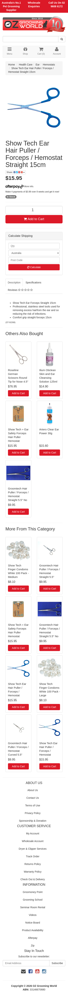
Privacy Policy (32, 813)
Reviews (20, 289)
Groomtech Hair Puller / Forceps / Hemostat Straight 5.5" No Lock (18, 496)
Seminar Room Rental (32, 907)
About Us (32, 790)
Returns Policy (32, 864)
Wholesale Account (32, 841)
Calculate (34, 267)
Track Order (32, 856)
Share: (16, 172)
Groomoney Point (33, 892)
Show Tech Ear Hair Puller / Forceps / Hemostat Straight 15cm (17, 691)
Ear (38, 64)
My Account (32, 833)
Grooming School (32, 899)
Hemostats (49, 64)
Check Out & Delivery (32, 879)
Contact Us (32, 797)
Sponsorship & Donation (32, 820)
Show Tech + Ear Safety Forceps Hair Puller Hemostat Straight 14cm (18, 437)
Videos (33, 915)
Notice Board (32, 922)
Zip (32, 945)
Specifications (33, 282)
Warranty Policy (33, 871)
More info (19, 186)
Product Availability (32, 930)
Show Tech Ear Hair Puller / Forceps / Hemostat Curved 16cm (48, 751)
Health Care (25, 64)
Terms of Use (32, 805)
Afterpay (32, 937)
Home (11, 64)
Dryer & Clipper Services (32, 848)
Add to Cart (34, 219)
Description (14, 282)
